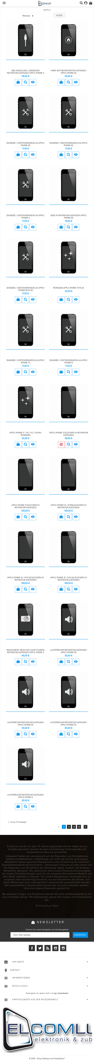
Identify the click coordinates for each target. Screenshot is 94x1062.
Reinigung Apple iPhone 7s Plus (68, 288)
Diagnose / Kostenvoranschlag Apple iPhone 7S (25, 361)
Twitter (40, 948)
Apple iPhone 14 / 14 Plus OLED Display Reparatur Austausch (25, 578)
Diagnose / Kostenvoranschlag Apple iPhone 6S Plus (25, 289)
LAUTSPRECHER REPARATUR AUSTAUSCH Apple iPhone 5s (68, 651)
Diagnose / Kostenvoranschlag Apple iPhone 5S (25, 144)
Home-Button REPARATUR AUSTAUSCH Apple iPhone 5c (68, 71)
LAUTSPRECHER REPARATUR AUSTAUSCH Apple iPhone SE (68, 723)
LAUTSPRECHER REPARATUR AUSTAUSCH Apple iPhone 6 (25, 796)
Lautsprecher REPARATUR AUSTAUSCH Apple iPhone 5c (25, 723)
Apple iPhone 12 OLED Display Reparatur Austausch (25, 506)
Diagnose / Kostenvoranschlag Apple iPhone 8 (68, 361)
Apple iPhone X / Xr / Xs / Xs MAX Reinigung (25, 434)
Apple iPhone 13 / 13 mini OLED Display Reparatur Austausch (68, 506)
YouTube (55, 948)
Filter (59, 15)
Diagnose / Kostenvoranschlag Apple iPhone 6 (25, 216)
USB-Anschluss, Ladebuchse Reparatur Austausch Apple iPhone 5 (25, 71)
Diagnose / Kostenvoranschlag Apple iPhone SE (68, 144)
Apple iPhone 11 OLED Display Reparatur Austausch (68, 434)
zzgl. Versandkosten (61, 993)
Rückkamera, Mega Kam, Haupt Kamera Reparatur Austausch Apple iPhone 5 (26, 651)
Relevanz (28, 16)
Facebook (32, 948)
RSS (47, 948)
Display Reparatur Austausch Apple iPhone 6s (68, 216)
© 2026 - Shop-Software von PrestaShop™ (47, 1058)
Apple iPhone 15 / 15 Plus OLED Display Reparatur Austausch (68, 578)
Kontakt (15, 970)
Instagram (63, 948)
